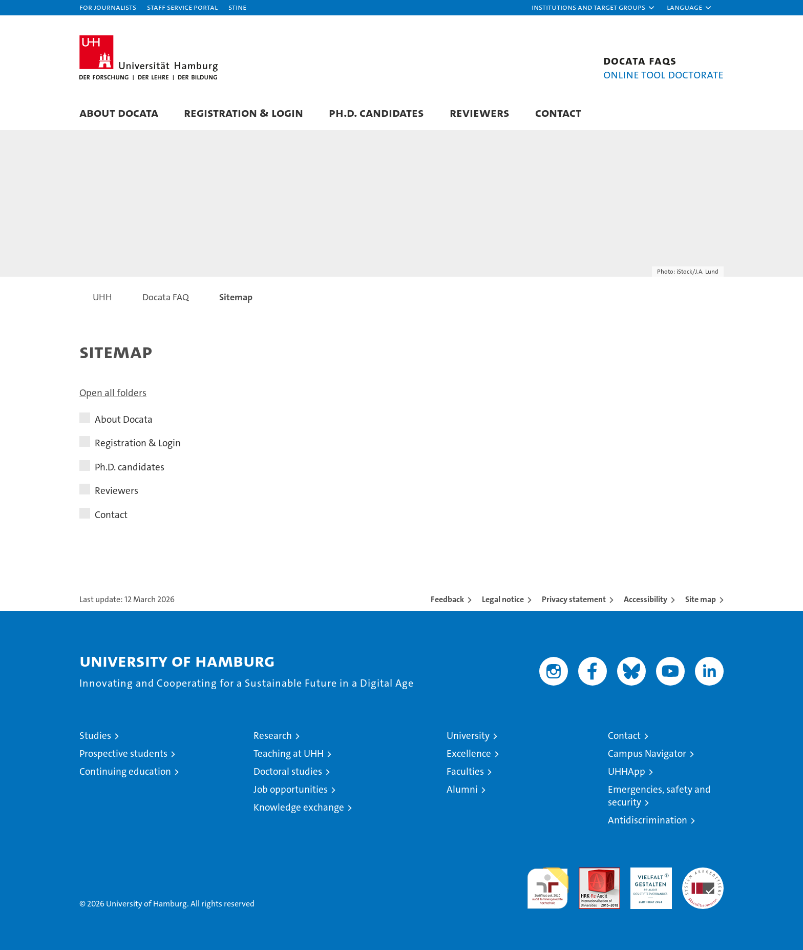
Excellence (469, 753)
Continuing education (125, 771)
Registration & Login (243, 112)
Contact (558, 112)
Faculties (465, 771)
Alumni (462, 789)
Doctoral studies (287, 771)
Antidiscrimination (647, 820)
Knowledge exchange (298, 807)
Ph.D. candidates (376, 112)
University (468, 735)
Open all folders (112, 392)
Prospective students (123, 753)
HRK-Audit (648, 873)
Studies (95, 735)
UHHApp (626, 771)
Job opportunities (290, 789)
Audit (588, 873)
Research (272, 735)
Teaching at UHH (288, 753)
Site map (700, 599)
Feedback (447, 599)
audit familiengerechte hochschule (547, 884)
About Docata (118, 112)
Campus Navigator (647, 753)
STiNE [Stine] (237, 7)
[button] (594, 7)
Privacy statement (574, 599)
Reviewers (480, 112)
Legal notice (503, 599)
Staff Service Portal (182, 7)
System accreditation (703, 878)
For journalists (107, 7)
